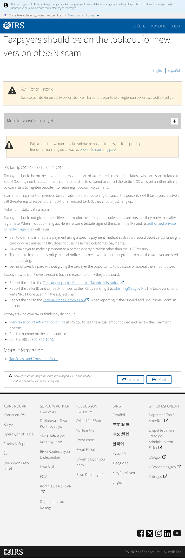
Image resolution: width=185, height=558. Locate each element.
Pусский (119, 453)
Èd (6, 453)
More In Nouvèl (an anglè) (92, 121)
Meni (176, 26)
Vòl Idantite (85, 430)
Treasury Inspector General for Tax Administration (83, 282)
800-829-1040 (42, 339)
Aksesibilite (172, 552)
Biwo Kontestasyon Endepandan (55, 454)
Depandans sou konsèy (52, 504)
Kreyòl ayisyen (123, 472)
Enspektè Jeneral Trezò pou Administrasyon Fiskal (162, 439)
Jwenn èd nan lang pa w (98, 149)
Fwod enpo (85, 440)
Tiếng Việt (120, 463)
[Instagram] (158, 533)
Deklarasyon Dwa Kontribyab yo (53, 423)
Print (162, 379)
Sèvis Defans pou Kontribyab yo (53, 439)
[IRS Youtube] (177, 533)
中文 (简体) (121, 424)
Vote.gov (158, 476)
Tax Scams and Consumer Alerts (33, 358)
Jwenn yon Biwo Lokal (16, 466)
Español (174, 70)
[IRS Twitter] (149, 535)
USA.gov (157, 457)
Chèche (139, 26)
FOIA (43, 476)
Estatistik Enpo (15, 443)
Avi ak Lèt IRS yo (88, 420)
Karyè (8, 424)
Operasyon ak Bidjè (19, 434)
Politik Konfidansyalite (142, 552)
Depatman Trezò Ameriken (162, 417)
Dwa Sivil (47, 467)
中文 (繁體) (121, 434)
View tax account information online (37, 322)
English (158, 70)
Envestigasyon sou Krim (90, 462)
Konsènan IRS (14, 415)
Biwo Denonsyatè (90, 474)
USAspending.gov (164, 467)
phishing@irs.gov (129, 288)
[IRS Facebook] (140, 533)
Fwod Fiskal (85, 449)
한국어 (118, 443)
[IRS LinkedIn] (167, 535)
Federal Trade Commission (66, 300)
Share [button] (134, 379)
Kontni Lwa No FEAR (55, 489)
